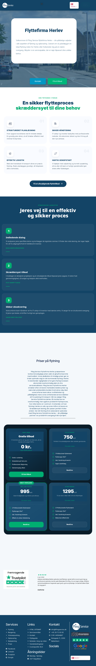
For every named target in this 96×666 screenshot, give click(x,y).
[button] (41, 3)
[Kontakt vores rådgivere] (48, 240)
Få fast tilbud (26, 474)
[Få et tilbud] (48, 274)
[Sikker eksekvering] (48, 309)
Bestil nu (70, 470)
